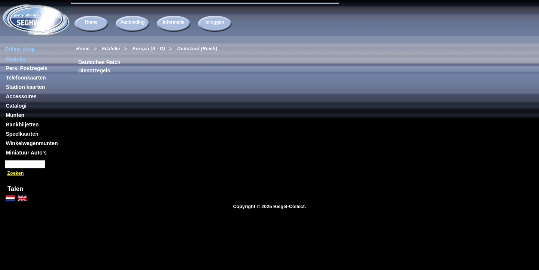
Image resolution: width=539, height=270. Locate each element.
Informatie (174, 22)
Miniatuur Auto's (26, 153)
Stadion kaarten (25, 87)
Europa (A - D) (149, 48)
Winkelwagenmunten (32, 143)
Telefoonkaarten (26, 78)
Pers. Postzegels (26, 68)
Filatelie (111, 48)
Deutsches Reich (99, 62)
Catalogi (16, 106)
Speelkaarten (22, 134)
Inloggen (214, 22)
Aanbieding (132, 22)
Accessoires (21, 96)
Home (91, 22)
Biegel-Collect (289, 206)
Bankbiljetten (22, 125)
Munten (15, 115)
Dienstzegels (94, 71)
